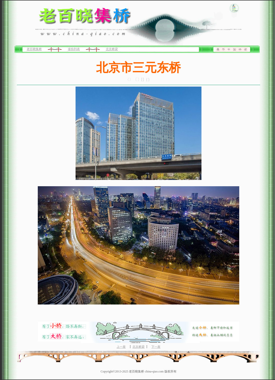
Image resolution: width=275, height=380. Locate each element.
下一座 (155, 347)
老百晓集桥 (34, 49)
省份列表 (74, 49)
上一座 (121, 347)
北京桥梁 (112, 49)
